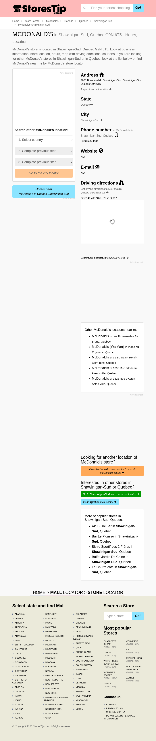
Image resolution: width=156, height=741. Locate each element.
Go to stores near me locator (111, 494)
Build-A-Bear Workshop (133, 669)
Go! (138, 8)
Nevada (48, 671)
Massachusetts (53, 636)
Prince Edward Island (83, 637)
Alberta (18, 623)
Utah (77, 678)
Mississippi (50, 653)
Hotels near (44, 191)
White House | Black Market (111, 664)
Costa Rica (19, 671)
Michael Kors (134, 659)
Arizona (18, 631)
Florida (18, 687)
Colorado (19, 662)
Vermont (79, 683)
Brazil (17, 640)
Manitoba (49, 627)
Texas (77, 674)
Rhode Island (82, 652)
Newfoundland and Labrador (55, 698)
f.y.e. (132, 651)
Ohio (47, 718)
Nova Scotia (51, 713)
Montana (49, 662)
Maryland (50, 631)
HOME (39, 592)
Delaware (19, 675)
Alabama (18, 614)
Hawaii (17, 696)
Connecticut (21, 667)
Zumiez (132, 679)
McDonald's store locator (66, 63)
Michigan (49, 645)
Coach (110, 654)
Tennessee (80, 669)
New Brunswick (53, 675)
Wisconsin (80, 700)
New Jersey (51, 684)
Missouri (49, 658)
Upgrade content (115, 712)
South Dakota (82, 665)
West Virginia (82, 696)
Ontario (79, 618)
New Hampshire (53, 680)
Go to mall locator (100, 502)
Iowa (16, 713)
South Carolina (83, 661)
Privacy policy (113, 708)
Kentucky (50, 614)
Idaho (17, 700)
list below (125, 58)
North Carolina (53, 705)
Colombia (19, 658)
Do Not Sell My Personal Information (119, 717)
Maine (47, 623)
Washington (81, 691)
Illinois (18, 705)
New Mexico (51, 688)
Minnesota (50, 649)
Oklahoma (80, 614)
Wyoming (79, 705)
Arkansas (19, 636)
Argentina (19, 627)
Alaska (17, 618)
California (19, 649)
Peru (77, 631)
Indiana (17, 709)
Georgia (18, 691)
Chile (16, 653)
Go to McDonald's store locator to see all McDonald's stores (112, 471)
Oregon (79, 623)
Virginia (79, 687)
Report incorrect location (96, 89)
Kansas (17, 718)
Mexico (48, 640)
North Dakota (52, 709)
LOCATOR (66, 592)
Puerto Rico (81, 643)
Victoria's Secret (110, 675)
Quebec (78, 648)
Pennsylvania (82, 627)
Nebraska (50, 667)
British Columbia (23, 645)
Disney (110, 685)
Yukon (78, 709)
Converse (132, 642)
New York (49, 693)
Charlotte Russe (110, 644)
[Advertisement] (42, 100)
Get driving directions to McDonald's (101, 190)
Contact (110, 705)
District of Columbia (20, 681)
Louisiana (49, 618)
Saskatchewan (83, 656)
